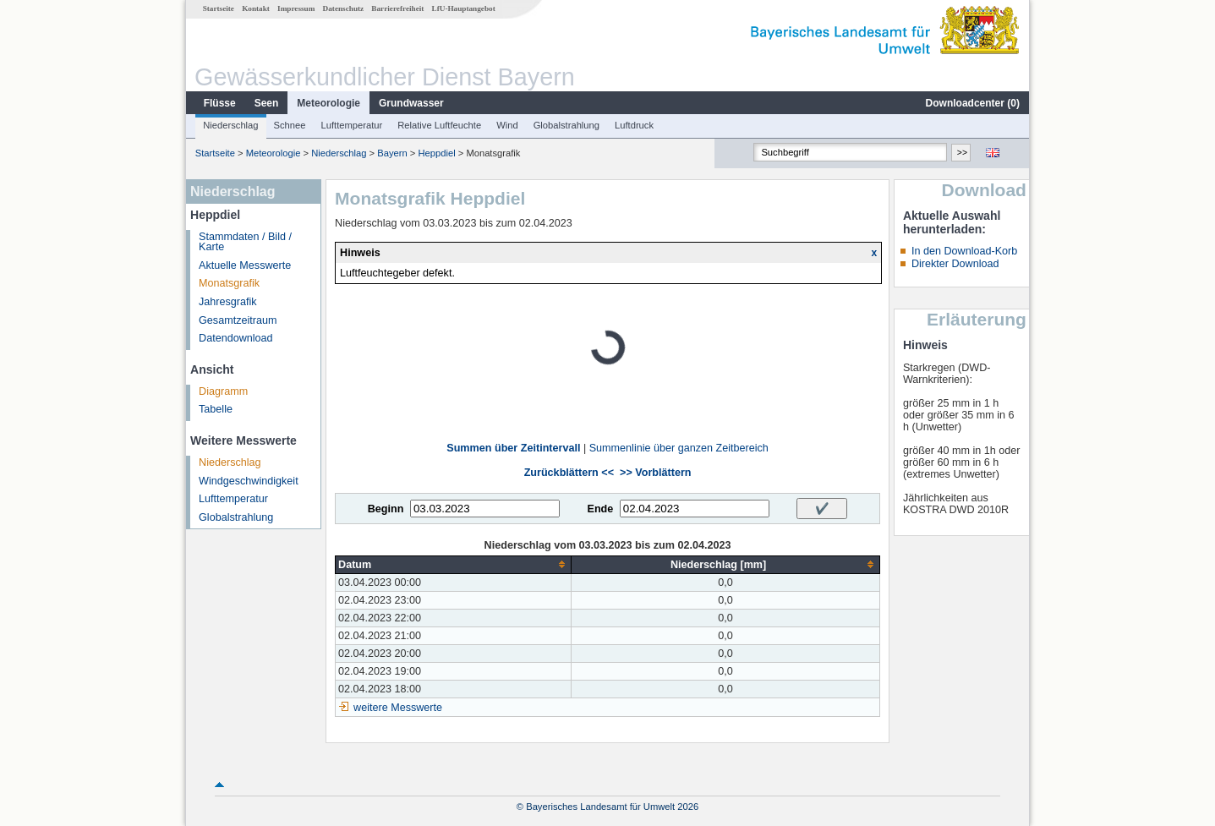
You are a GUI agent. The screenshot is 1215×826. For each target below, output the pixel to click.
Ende (600, 509)
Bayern (392, 153)
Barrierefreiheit (397, 8)
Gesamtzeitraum (237, 320)
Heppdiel (436, 153)
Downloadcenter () (973, 103)
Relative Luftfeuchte (439, 125)
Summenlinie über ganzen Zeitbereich (679, 448)
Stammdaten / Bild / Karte (245, 242)
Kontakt (256, 8)
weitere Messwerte (397, 708)
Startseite (218, 8)
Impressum (296, 8)
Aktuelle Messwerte (245, 265)
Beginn (386, 509)
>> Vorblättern (655, 473)
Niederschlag (230, 125)
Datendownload (236, 338)
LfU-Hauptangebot (463, 8)
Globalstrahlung (566, 125)
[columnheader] (454, 564)
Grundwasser (411, 103)
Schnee (290, 125)
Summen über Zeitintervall (513, 448)
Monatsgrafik (229, 283)
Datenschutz (343, 8)
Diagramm (223, 391)
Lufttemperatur (351, 125)
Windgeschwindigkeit (248, 481)
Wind (507, 125)
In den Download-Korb (964, 251)
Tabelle (216, 409)
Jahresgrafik (228, 302)
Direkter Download (955, 264)
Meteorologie (328, 103)
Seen (266, 103)
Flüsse (220, 103)
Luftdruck (634, 125)
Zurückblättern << (569, 473)
